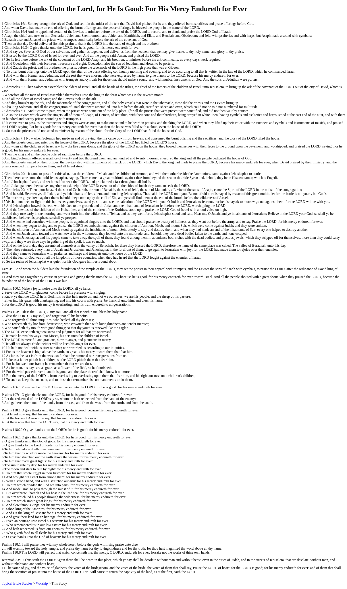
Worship (42, 583)
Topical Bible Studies (17, 583)
